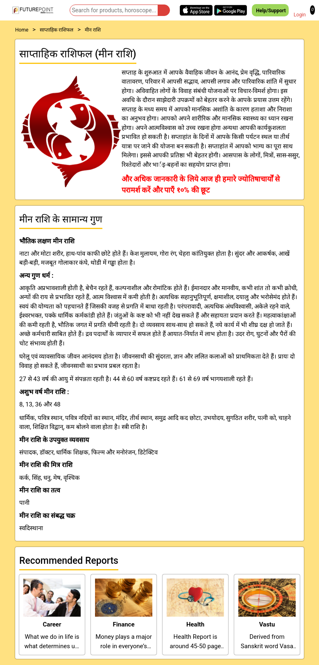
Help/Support (270, 10)
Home (21, 30)
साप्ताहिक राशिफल (56, 30)
